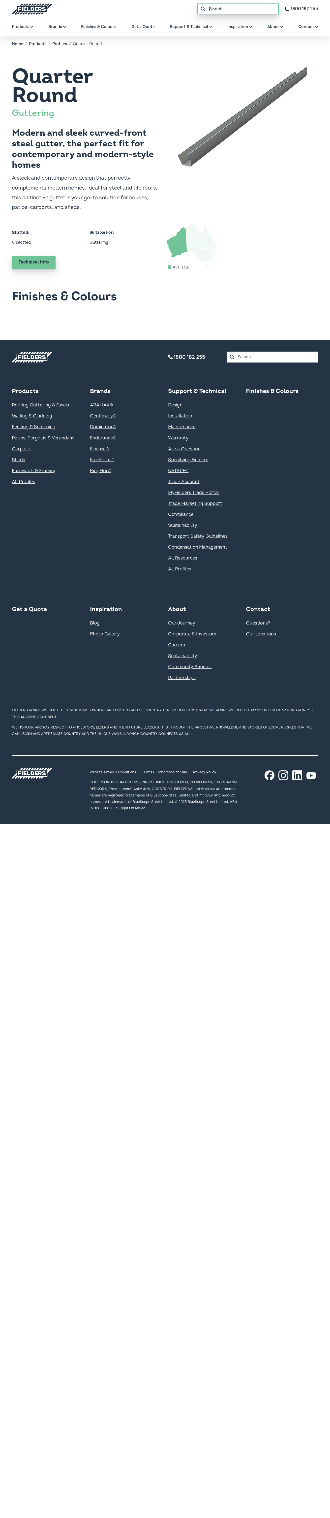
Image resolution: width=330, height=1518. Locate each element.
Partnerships (182, 678)
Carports (21, 449)
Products (37, 43)
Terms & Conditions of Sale (164, 772)
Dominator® (103, 427)
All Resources (182, 558)
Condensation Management (197, 547)
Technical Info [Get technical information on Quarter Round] (34, 262)
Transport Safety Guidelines (198, 536)
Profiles (59, 43)
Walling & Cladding (32, 416)
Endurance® (103, 438)
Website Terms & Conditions (113, 772)
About (177, 609)
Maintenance (182, 427)
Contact (258, 609)
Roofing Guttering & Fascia (40, 405)
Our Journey (181, 623)
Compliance (180, 514)
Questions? (258, 623)
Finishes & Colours (272, 391)
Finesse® (99, 449)
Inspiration (106, 609)
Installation (180, 416)
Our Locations (261, 634)
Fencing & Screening (33, 427)
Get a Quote (29, 609)
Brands (100, 391)
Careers (176, 645)
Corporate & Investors (192, 634)
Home (17, 43)
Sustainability (182, 525)
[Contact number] (301, 9)
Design (175, 405)
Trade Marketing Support (195, 503)
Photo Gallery (105, 634)
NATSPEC (178, 471)
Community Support (190, 667)
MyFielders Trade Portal (193, 492)
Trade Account (184, 482)
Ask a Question (184, 449)
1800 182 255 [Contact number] (186, 357)
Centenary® (103, 416)
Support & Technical (197, 391)
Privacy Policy (204, 772)
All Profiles (23, 482)
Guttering (33, 113)
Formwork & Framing (34, 471)
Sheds (18, 460)
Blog (95, 623)
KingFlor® (100, 471)
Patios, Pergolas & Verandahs (43, 438)
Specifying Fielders (188, 460)
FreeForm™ (102, 460)
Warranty (178, 438)
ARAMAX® (101, 405)
